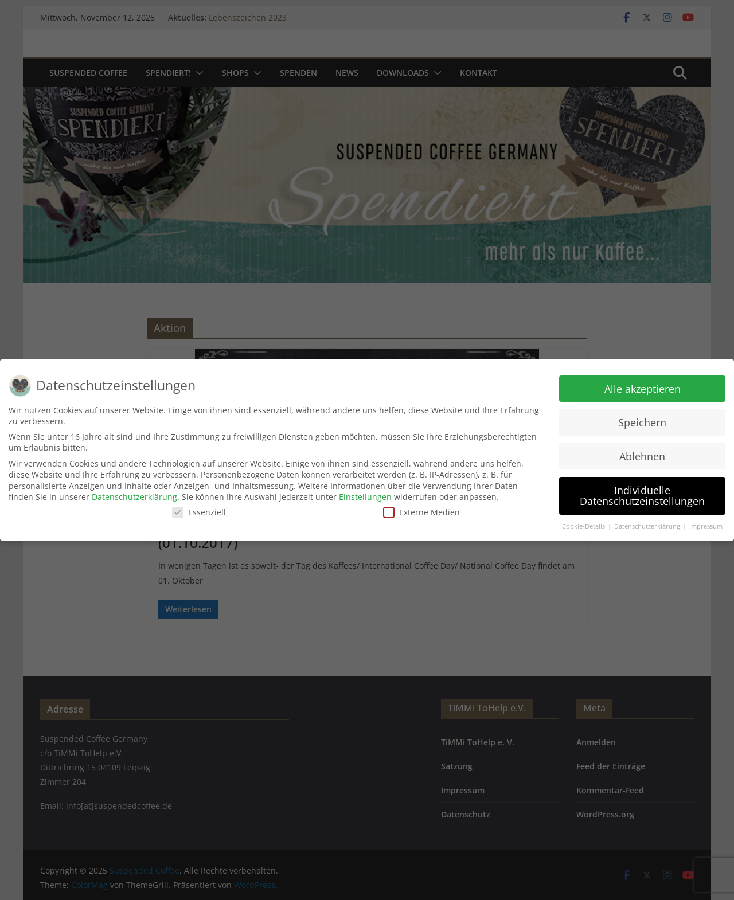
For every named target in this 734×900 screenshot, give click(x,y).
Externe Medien (421, 512)
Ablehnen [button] (642, 456)
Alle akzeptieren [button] (642, 389)
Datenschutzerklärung (134, 496)
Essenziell (199, 512)
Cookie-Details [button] (584, 526)
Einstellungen (365, 496)
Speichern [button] (642, 422)
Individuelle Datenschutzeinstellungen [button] (642, 495)
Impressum (706, 526)
